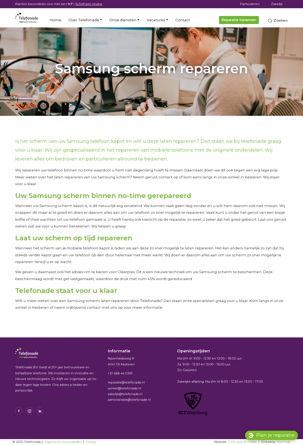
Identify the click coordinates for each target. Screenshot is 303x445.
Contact (182, 20)
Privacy (91, 442)
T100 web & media (242, 442)
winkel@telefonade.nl (124, 388)
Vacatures (156, 20)
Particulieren (249, 4)
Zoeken (277, 21)
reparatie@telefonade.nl (126, 382)
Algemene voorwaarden (63, 442)
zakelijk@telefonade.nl (125, 394)
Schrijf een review (88, 4)
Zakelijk (277, 4)
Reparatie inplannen (239, 20)
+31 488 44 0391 (120, 373)
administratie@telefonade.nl (129, 400)
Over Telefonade (84, 20)
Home (55, 20)
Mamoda (283, 442)
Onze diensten (122, 20)
